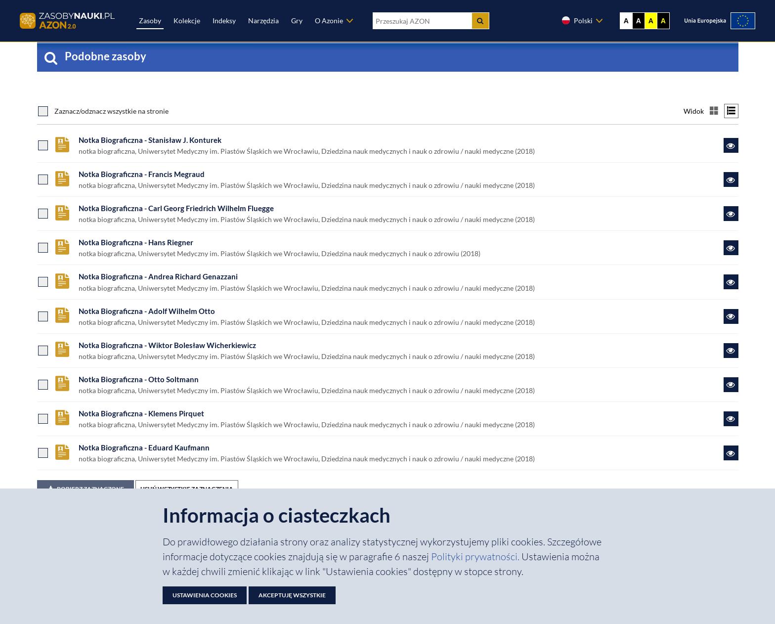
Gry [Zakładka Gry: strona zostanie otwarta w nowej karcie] (296, 20)
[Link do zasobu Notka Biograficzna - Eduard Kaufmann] (731, 453)
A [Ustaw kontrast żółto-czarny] (650, 21)
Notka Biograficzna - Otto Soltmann (139, 379)
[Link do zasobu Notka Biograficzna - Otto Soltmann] (731, 384)
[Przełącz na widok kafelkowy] (714, 111)
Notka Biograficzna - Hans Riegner (136, 242)
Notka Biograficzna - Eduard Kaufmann (144, 447)
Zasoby (150, 20)
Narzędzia (263, 20)
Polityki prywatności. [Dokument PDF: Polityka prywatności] (476, 556)
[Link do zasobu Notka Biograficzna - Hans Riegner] (731, 247)
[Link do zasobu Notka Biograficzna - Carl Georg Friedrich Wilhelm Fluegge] (731, 213)
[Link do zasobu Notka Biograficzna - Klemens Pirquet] (731, 418)
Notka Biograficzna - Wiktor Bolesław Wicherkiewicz (167, 345)
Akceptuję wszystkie (292, 595)
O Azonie (329, 20)
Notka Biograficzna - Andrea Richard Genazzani (158, 276)
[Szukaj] (480, 21)
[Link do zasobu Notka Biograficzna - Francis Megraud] (731, 179)
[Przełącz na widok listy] (731, 111)
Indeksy (224, 20)
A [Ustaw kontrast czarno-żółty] (663, 21)
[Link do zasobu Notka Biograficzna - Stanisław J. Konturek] (731, 145)
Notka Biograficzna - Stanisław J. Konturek (150, 139)
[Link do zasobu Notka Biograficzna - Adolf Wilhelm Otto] (731, 316)
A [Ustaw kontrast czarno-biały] (638, 21)
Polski (577, 20)
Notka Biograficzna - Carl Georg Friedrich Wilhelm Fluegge (176, 208)
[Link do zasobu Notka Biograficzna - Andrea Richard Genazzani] (731, 281)
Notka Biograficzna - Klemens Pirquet (141, 413)
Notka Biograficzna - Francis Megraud (142, 174)
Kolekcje (186, 20)
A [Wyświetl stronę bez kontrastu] (626, 21)
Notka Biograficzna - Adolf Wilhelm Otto (147, 311)
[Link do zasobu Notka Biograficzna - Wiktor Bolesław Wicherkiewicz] (731, 350)
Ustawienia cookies (204, 595)
